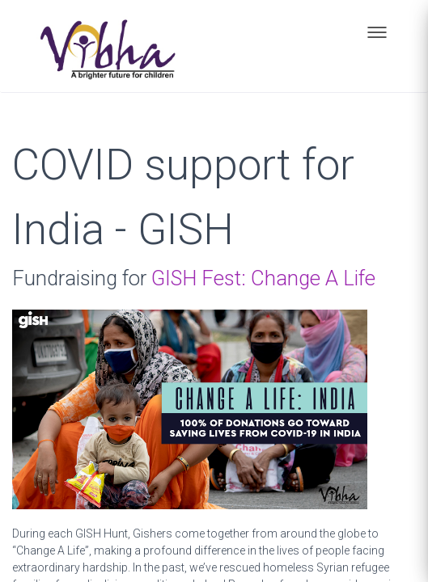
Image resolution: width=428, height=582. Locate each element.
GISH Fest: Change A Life (263, 278)
